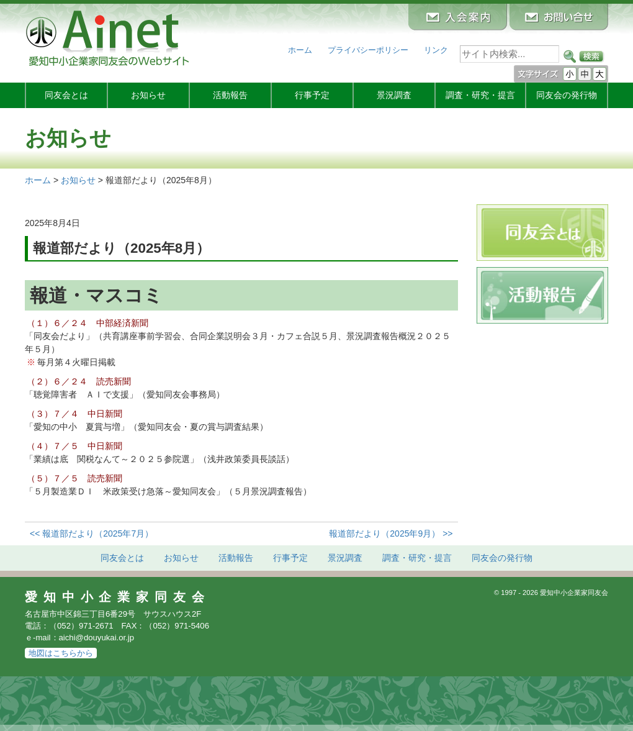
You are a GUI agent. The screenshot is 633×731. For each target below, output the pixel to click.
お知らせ (148, 95)
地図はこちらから (61, 653)
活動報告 (230, 95)
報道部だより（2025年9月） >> (390, 533)
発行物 (566, 95)
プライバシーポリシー (368, 50)
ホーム (300, 50)
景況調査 (394, 95)
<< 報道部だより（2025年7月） (91, 533)
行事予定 (312, 95)
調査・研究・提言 (480, 95)
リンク (436, 50)
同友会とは (66, 95)
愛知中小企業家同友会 (117, 597)
